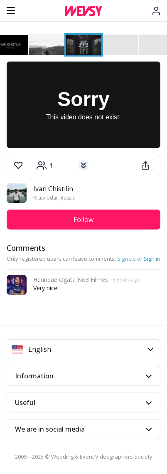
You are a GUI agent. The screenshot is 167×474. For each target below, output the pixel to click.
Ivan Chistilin (53, 188)
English (83, 349)
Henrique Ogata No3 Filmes (70, 280)
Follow (83, 219)
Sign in (152, 258)
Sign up (126, 258)
